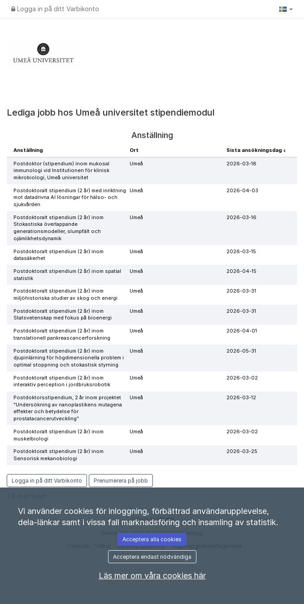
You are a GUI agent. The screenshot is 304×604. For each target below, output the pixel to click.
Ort (134, 150)
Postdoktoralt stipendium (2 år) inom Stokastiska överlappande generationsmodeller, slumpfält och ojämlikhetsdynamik (58, 228)
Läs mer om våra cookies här (152, 575)
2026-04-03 (242, 190)
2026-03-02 (242, 378)
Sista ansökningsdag (254, 150)
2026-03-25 (241, 451)
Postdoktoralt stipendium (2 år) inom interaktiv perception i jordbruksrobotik (61, 381)
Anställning (28, 150)
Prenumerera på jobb (121, 480)
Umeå (136, 163)
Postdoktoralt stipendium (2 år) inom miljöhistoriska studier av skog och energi (65, 294)
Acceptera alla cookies (152, 539)
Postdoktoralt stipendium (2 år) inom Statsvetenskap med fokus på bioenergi (62, 314)
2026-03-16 (241, 217)
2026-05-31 (241, 351)
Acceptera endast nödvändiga (152, 556)
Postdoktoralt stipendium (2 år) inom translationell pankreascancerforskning (61, 334)
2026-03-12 (241, 397)
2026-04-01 (241, 331)
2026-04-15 (241, 271)
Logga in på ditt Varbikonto (55, 9)
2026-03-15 (241, 251)
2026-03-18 (241, 163)
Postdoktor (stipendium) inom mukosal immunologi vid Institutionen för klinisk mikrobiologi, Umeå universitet (61, 170)
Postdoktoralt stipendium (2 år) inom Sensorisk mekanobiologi (58, 455)
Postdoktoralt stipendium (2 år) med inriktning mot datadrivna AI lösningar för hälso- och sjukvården (69, 197)
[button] (286, 9)
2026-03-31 (241, 291)
